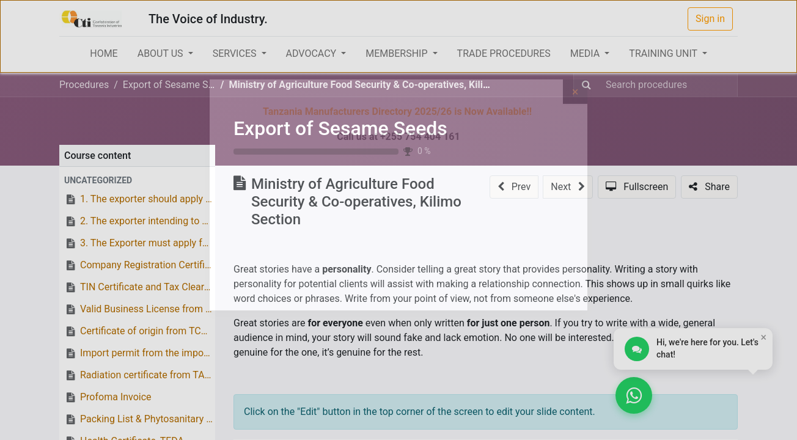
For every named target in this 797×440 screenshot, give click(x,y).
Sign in (710, 18)
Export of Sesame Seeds (340, 128)
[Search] (586, 85)
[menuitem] (103, 54)
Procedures (84, 84)
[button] (137, 180)
